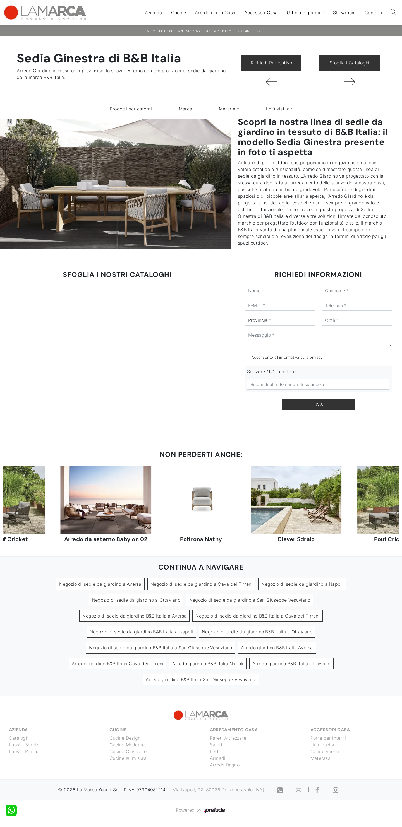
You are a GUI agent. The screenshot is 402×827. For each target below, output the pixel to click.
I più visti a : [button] (279, 109)
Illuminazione (324, 745)
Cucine (178, 12)
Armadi (218, 758)
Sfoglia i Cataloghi (350, 63)
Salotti (217, 745)
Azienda (153, 12)
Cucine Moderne (127, 745)
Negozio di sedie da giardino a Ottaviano (136, 600)
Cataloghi (19, 738)
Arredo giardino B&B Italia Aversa (277, 647)
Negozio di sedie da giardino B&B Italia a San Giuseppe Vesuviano (160, 647)
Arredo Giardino (212, 31)
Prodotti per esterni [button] (131, 109)
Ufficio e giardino (305, 12)
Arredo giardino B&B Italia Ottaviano (291, 663)
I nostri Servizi (24, 745)
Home (146, 31)
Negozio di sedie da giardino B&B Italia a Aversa (134, 616)
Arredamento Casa (215, 12)
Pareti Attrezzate (228, 738)
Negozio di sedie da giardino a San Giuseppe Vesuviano (249, 600)
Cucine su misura (128, 758)
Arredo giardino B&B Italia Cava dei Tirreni (118, 663)
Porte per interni (328, 738)
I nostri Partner (25, 751)
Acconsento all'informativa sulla (287, 357)
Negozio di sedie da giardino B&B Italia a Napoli (141, 632)
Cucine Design (124, 738)
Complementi (324, 751)
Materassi (320, 758)
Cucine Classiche (128, 751)
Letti (215, 751)
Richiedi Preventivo (271, 63)
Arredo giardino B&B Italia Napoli (207, 663)
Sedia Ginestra (247, 31)
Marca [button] (185, 109)
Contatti (373, 12)
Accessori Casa (261, 12)
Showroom (344, 12)
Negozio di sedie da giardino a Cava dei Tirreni (201, 584)
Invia (318, 404)
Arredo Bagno (225, 765)
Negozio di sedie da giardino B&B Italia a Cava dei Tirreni (257, 616)
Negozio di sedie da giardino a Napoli (302, 584)
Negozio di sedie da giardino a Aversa (100, 584)
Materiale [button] (229, 109)
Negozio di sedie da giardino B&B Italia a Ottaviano (257, 632)
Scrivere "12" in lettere (271, 371)
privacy (316, 357)
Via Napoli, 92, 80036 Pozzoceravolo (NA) (218, 789)
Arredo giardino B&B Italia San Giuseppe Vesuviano (201, 679)
